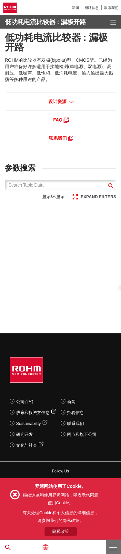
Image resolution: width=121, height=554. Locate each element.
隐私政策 (60, 531)
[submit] (110, 186)
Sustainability (28, 423)
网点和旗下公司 (81, 434)
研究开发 (24, 434)
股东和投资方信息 (33, 412)
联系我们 (111, 8)
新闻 (75, 8)
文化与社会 (26, 445)
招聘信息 (92, 8)
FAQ (61, 119)
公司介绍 (24, 401)
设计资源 (61, 101)
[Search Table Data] (60, 185)
